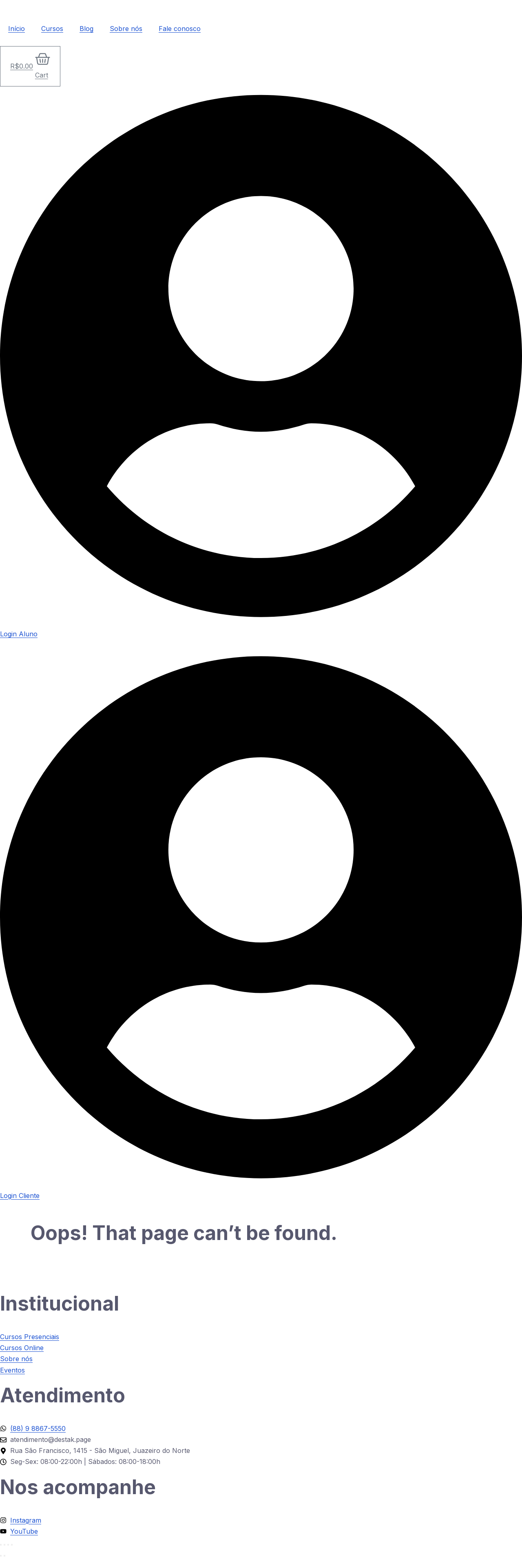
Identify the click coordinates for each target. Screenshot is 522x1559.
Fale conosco (180, 28)
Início (16, 28)
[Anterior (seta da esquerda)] (1, 1556)
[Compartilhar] (8, 1545)
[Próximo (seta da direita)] (4, 1556)
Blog (86, 28)
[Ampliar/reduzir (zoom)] (1, 1545)
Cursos (52, 28)
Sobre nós (126, 28)
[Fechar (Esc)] (12, 1545)
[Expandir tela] (4, 1545)
